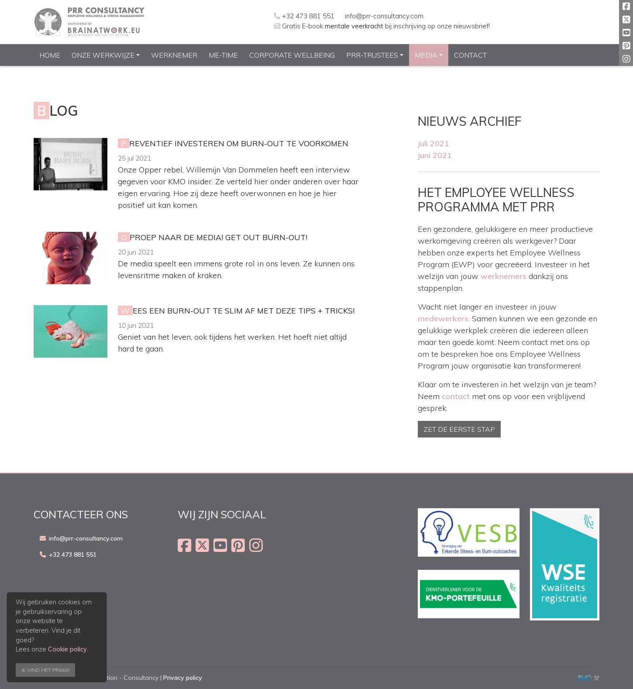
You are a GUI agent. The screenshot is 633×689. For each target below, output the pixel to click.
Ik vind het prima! (45, 670)
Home (49, 55)
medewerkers (443, 318)
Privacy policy (182, 678)
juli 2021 (433, 143)
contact (456, 396)
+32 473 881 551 (308, 16)
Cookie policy (67, 649)
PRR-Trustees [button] (372, 55)
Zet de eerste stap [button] (459, 429)
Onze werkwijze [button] (103, 55)
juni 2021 (435, 155)
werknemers (503, 276)
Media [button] (426, 55)
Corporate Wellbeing (292, 55)
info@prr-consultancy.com (384, 16)
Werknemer (174, 55)
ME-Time (223, 55)
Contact (470, 55)
